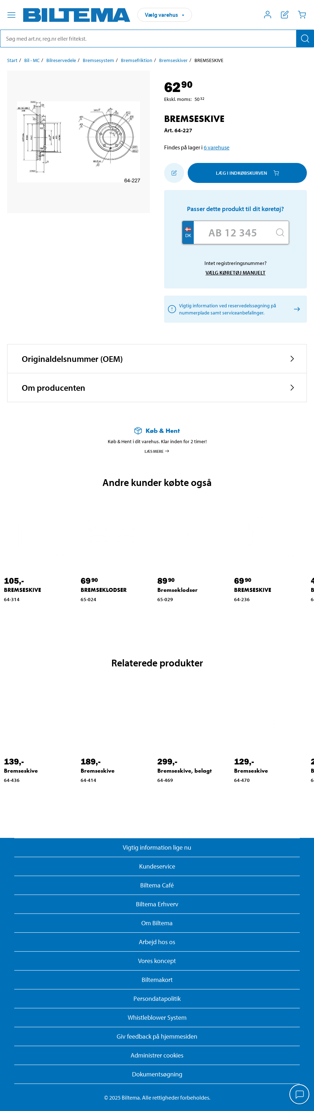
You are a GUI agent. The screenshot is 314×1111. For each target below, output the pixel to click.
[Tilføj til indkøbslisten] (174, 173)
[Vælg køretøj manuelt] (295, 309)
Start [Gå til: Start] (12, 60)
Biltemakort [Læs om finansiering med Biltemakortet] (157, 980)
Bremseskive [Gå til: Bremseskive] (21, 770)
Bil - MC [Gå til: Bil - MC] (32, 60)
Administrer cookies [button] (157, 1055)
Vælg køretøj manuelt (235, 272)
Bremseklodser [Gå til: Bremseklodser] (177, 590)
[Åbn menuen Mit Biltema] (267, 14)
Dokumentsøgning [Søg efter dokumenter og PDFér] (157, 1074)
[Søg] (305, 38)
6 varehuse (216, 147)
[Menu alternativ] (11, 15)
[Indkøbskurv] (301, 14)
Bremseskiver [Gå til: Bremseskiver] (173, 60)
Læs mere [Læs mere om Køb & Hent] (157, 451)
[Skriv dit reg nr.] (233, 232)
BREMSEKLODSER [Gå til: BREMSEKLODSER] (104, 590)
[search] (157, 38)
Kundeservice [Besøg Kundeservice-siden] (157, 866)
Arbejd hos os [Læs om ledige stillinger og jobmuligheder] (157, 942)
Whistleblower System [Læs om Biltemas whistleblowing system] (157, 1017)
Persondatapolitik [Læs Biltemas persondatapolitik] (157, 998)
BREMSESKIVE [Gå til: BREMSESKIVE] (22, 590)
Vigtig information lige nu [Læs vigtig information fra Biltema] (157, 847)
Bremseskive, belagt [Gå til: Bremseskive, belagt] (184, 770)
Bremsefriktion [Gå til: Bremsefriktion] (136, 60)
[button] (157, 358)
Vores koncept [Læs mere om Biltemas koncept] (157, 961)
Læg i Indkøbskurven (247, 173)
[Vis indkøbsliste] (284, 14)
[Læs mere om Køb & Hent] (157, 430)
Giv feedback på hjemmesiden (157, 1036)
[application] (299, 1095)
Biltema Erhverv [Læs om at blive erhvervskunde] (157, 904)
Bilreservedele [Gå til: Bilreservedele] (61, 60)
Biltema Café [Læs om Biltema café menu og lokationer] (157, 885)
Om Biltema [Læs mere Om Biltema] (157, 923)
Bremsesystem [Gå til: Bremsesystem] (98, 60)
